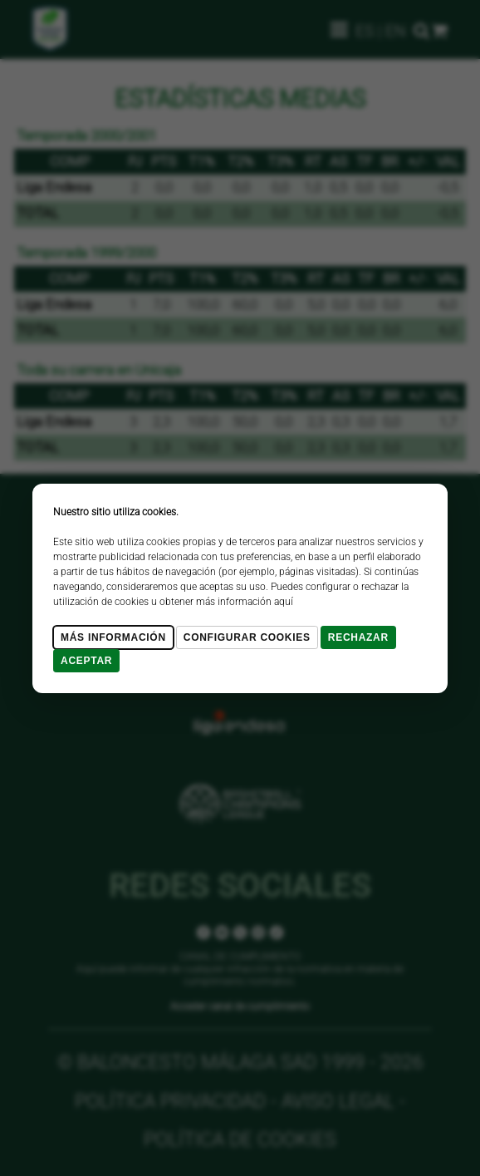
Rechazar (358, 637)
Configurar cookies (247, 637)
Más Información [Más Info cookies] (113, 637)
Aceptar (86, 661)
